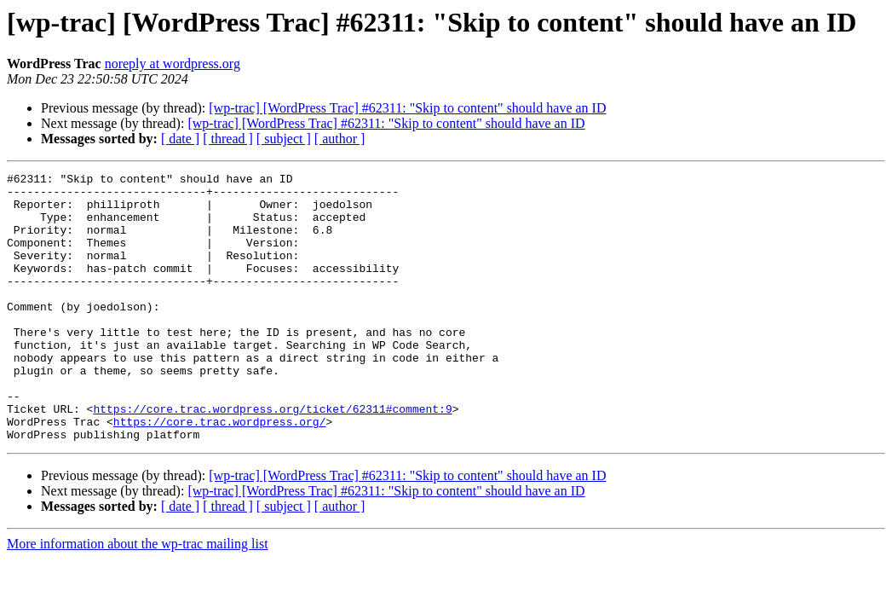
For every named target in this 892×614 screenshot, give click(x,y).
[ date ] (180, 138)
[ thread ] (228, 138)
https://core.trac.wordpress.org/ (219, 472)
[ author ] (339, 138)
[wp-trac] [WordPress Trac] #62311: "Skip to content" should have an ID (407, 108)
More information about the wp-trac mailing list (137, 597)
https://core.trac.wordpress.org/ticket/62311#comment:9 (272, 457)
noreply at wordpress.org (172, 63)
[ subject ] (283, 138)
